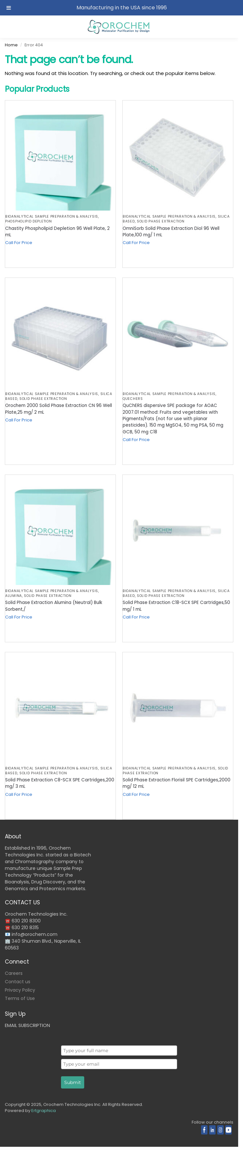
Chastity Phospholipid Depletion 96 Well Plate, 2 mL (57, 231)
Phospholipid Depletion (28, 221)
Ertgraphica (43, 1111)
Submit (72, 1082)
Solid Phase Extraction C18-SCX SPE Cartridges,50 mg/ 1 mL (176, 605)
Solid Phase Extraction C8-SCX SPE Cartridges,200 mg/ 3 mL (59, 783)
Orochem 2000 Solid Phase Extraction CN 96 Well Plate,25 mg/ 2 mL (58, 408)
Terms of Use (20, 998)
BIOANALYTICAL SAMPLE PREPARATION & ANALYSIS (51, 216)
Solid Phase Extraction (160, 221)
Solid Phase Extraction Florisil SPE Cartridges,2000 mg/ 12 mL (176, 783)
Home (11, 45)
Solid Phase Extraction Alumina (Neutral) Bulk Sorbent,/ (53, 605)
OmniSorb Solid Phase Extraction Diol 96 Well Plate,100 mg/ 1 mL (171, 231)
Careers (14, 973)
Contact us (17, 981)
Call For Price (18, 243)
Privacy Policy (20, 990)
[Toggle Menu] (8, 7)
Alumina (13, 595)
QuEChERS (133, 398)
